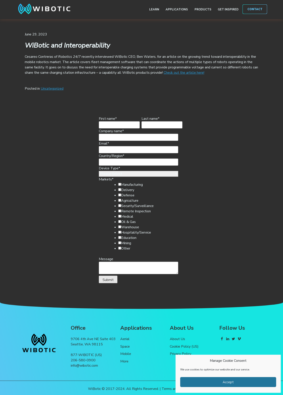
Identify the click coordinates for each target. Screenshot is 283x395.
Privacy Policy (180, 353)
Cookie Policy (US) (184, 346)
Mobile (125, 353)
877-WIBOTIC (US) (86, 354)
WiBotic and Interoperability (67, 45)
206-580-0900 (83, 360)
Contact (254, 9)
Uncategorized (52, 88)
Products (203, 10)
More (124, 361)
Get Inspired (228, 10)
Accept (228, 382)
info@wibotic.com (84, 365)
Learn (154, 10)
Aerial (125, 339)
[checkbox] (145, 216)
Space (125, 346)
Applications (177, 10)
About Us (177, 339)
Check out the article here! (184, 72)
